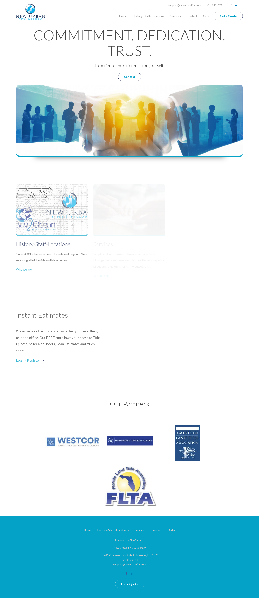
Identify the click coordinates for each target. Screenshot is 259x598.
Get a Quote (228, 16)
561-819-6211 (215, 5)
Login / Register (28, 360)
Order (207, 16)
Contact (192, 16)
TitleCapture (136, 540)
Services (175, 16)
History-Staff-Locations (148, 16)
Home (123, 16)
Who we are (24, 269)
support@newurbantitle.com (184, 5)
